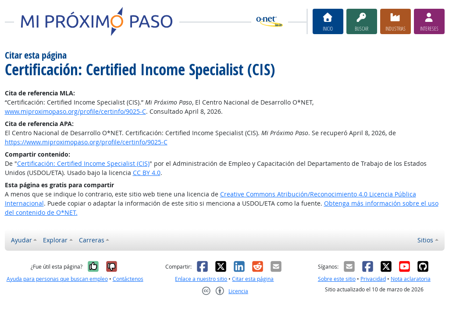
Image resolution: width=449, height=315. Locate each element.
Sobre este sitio (337, 279)
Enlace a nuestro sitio (201, 279)
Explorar (55, 240)
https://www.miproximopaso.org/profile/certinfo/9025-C (86, 142)
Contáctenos (128, 279)
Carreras (91, 240)
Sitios (425, 240)
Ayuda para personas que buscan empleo (57, 279)
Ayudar (21, 240)
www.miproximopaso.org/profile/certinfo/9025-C (75, 111)
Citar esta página (253, 279)
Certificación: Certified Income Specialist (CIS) (83, 163)
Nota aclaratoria (411, 279)
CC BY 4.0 (146, 172)
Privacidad (373, 279)
